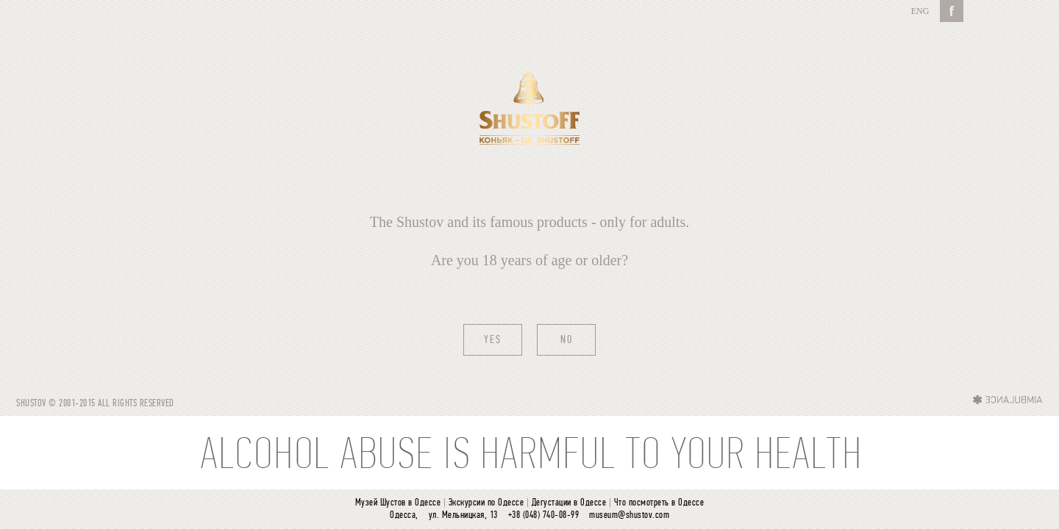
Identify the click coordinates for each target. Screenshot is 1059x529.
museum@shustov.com (629, 515)
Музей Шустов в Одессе (398, 502)
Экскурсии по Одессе (486, 502)
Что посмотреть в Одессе (659, 502)
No (566, 340)
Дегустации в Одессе (569, 502)
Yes (493, 340)
